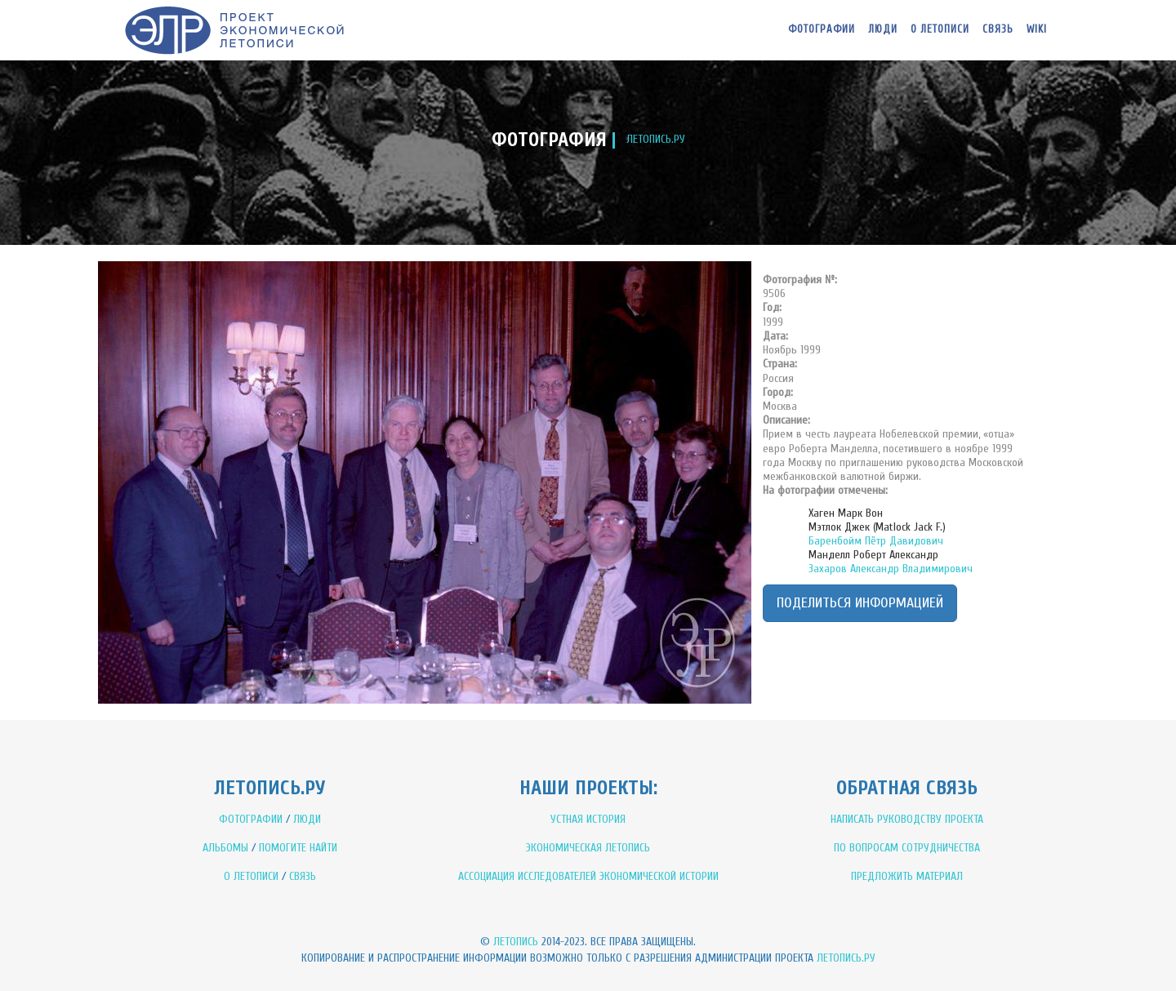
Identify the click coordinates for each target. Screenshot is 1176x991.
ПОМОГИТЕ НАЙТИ (298, 848)
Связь (997, 29)
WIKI (1037, 29)
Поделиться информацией (860, 602)
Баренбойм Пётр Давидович (875, 541)
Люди (883, 29)
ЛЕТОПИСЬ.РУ (655, 139)
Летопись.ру (846, 958)
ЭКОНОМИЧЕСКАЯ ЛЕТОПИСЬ (588, 848)
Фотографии (821, 29)
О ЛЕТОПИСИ (251, 876)
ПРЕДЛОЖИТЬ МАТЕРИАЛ (907, 876)
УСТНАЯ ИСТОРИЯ (588, 819)
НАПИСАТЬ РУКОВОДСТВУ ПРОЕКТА (907, 819)
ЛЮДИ (307, 819)
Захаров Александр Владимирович (890, 568)
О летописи (940, 29)
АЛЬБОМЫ (225, 848)
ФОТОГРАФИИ (251, 819)
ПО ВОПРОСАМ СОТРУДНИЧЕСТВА (907, 848)
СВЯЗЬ (302, 876)
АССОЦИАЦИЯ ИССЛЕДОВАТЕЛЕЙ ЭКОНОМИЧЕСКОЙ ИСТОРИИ (588, 876)
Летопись (515, 942)
